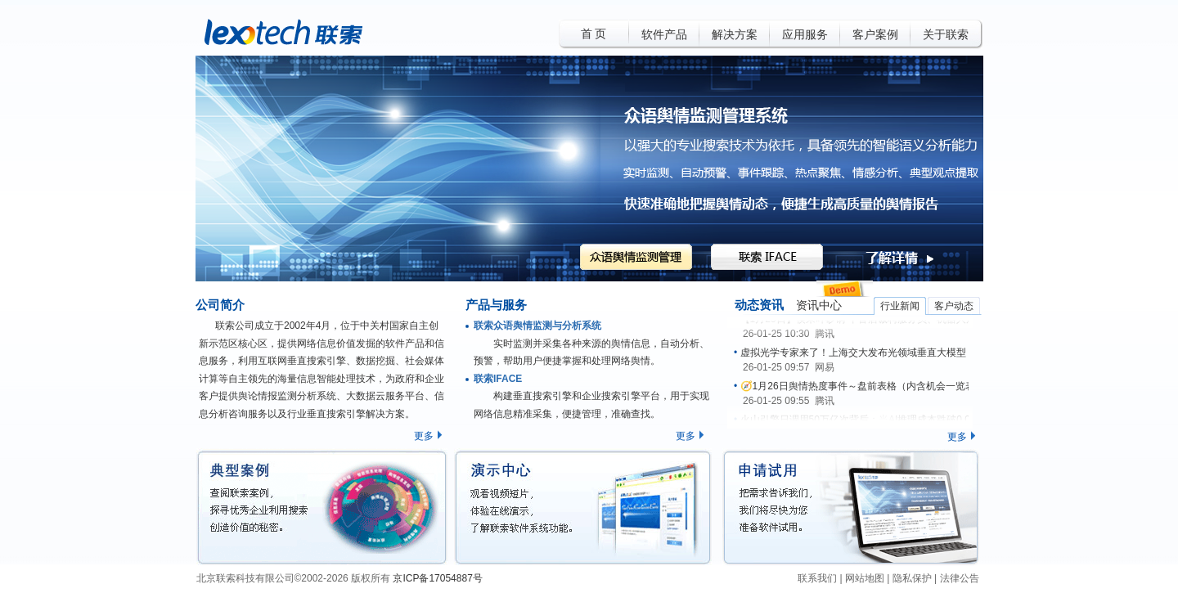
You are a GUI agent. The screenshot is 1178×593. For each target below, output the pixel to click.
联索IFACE (498, 378)
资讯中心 (819, 305)
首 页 (594, 34)
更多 (424, 436)
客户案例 (875, 35)
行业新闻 (899, 306)
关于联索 (946, 35)
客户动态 (953, 306)
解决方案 (735, 35)
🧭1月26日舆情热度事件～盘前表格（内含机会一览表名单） (872, 386)
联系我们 (817, 578)
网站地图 (864, 578)
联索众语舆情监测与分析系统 (537, 325)
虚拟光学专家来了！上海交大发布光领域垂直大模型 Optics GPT (879, 352)
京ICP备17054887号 (437, 578)
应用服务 (805, 35)
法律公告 (959, 578)
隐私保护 (912, 578)
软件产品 (664, 35)
